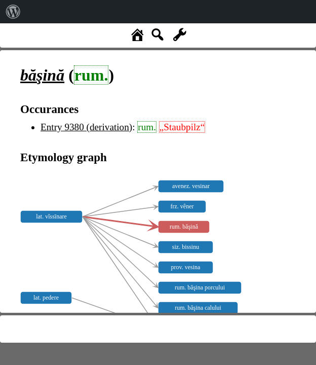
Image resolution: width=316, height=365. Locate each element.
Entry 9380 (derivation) (86, 127)
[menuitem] (13, 11)
